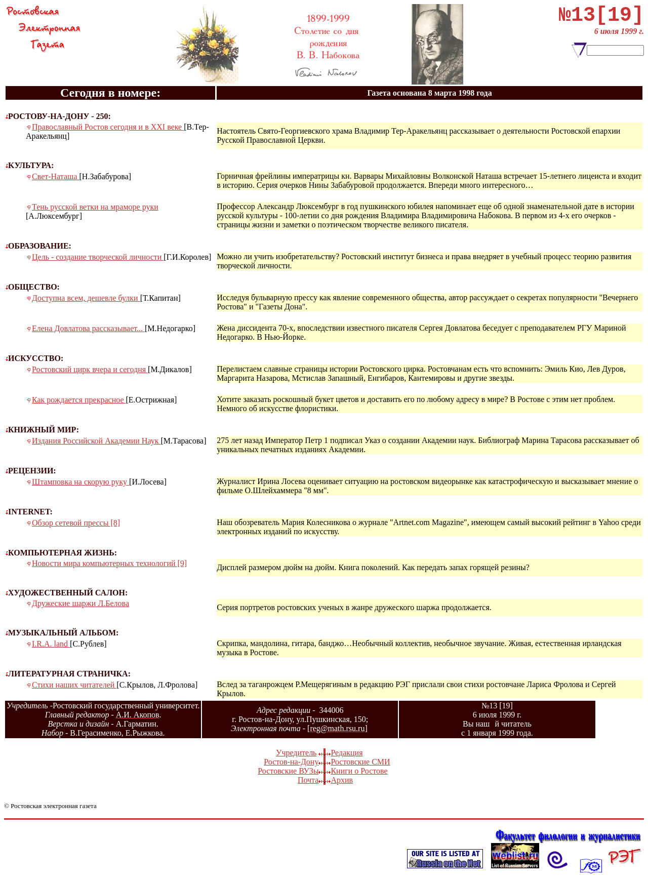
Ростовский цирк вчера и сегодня (90, 369)
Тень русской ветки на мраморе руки (95, 207)
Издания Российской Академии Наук (96, 440)
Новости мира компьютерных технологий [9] (109, 563)
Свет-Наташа (55, 176)
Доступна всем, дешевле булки (86, 298)
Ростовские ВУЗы (288, 771)
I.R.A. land (51, 643)
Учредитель (296, 752)
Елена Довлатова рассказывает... (88, 328)
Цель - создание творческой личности (98, 257)
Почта (308, 780)
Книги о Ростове (359, 771)
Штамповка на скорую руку (80, 481)
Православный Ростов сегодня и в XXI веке (108, 127)
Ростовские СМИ (360, 761)
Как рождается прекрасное (79, 399)
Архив (342, 780)
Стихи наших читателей (74, 684)
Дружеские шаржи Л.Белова (80, 603)
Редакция (346, 752)
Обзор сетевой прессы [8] (76, 522)
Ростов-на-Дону (291, 761)
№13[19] (601, 18)
